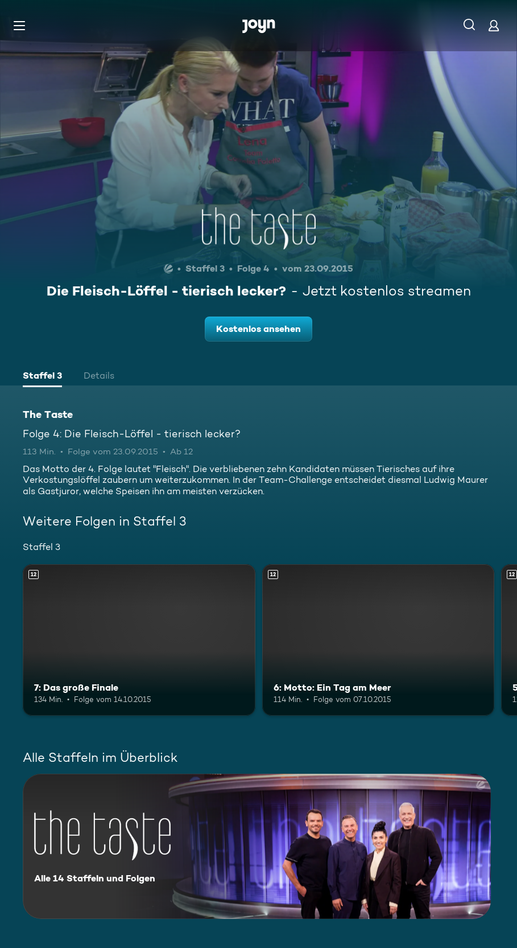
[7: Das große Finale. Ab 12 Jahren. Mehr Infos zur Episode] (139, 640)
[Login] (494, 25)
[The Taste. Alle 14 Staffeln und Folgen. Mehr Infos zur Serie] (257, 846)
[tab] (42, 377)
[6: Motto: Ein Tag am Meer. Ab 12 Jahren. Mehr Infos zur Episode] (378, 640)
